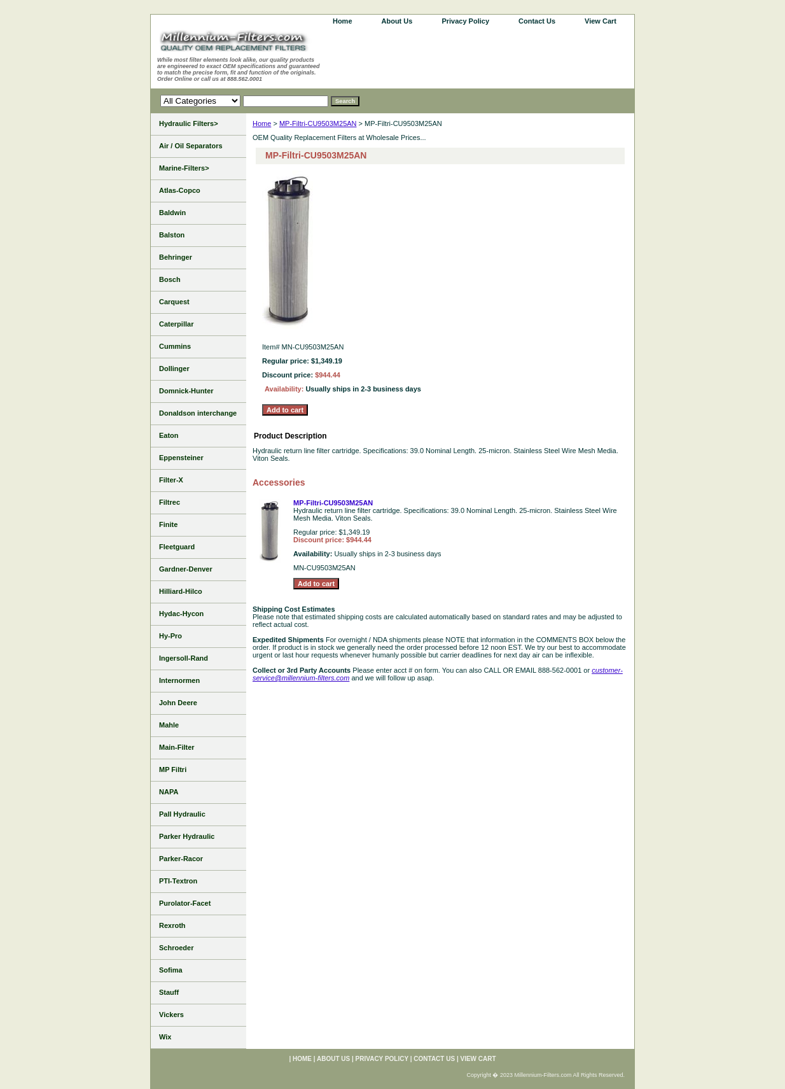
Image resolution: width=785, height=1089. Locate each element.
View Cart (600, 21)
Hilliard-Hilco (180, 591)
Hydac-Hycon (181, 613)
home (342, 21)
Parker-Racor (181, 858)
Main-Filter (177, 747)
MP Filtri (172, 769)
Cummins (175, 346)
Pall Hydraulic (182, 814)
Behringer (175, 257)
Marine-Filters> (184, 168)
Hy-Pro (170, 636)
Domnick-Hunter (186, 391)
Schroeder (176, 948)
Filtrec (169, 502)
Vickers (171, 1014)
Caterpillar (176, 324)
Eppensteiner (181, 457)
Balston (171, 235)
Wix (165, 1037)
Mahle (169, 725)
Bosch (170, 279)
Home (262, 123)
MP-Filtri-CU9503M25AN (318, 123)
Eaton (169, 435)
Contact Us (536, 21)
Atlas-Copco (179, 190)
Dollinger (174, 368)
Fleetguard (177, 547)
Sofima (171, 970)
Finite (168, 524)
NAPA (168, 792)
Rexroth (172, 925)
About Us (397, 21)
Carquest (174, 302)
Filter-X (171, 480)
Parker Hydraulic (186, 836)
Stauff (169, 992)
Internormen (179, 680)
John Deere (178, 702)
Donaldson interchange (198, 413)
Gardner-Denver (185, 569)
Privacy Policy (465, 21)
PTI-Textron (178, 881)
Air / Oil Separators (191, 146)
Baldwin (172, 212)
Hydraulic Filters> (188, 123)
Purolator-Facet (185, 903)
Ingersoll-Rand (183, 658)
